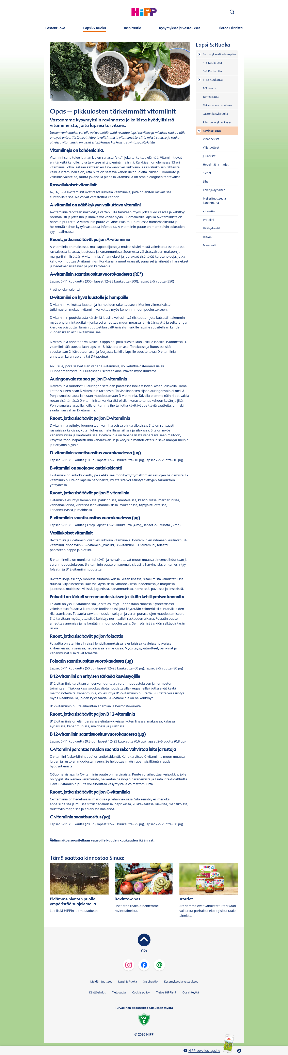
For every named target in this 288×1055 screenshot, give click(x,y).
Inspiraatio (150, 981)
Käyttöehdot (97, 992)
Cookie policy (141, 992)
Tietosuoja (119, 992)
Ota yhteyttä (190, 992)
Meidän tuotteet (101, 981)
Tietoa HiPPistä (166, 992)
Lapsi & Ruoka (127, 981)
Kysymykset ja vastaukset (181, 981)
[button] (232, 12)
